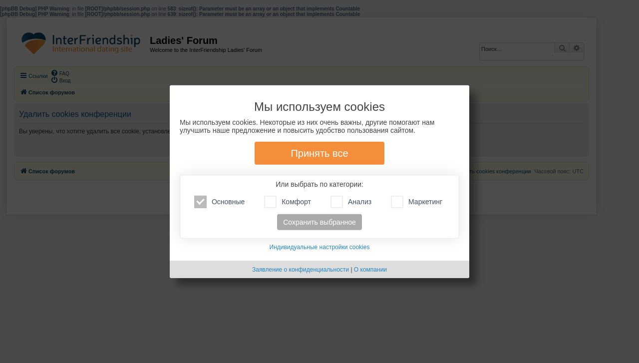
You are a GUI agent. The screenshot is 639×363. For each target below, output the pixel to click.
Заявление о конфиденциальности (300, 269)
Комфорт (287, 202)
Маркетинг (416, 202)
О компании (370, 269)
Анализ (350, 202)
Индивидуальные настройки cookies (320, 247)
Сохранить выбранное (319, 222)
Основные (219, 202)
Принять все (319, 153)
